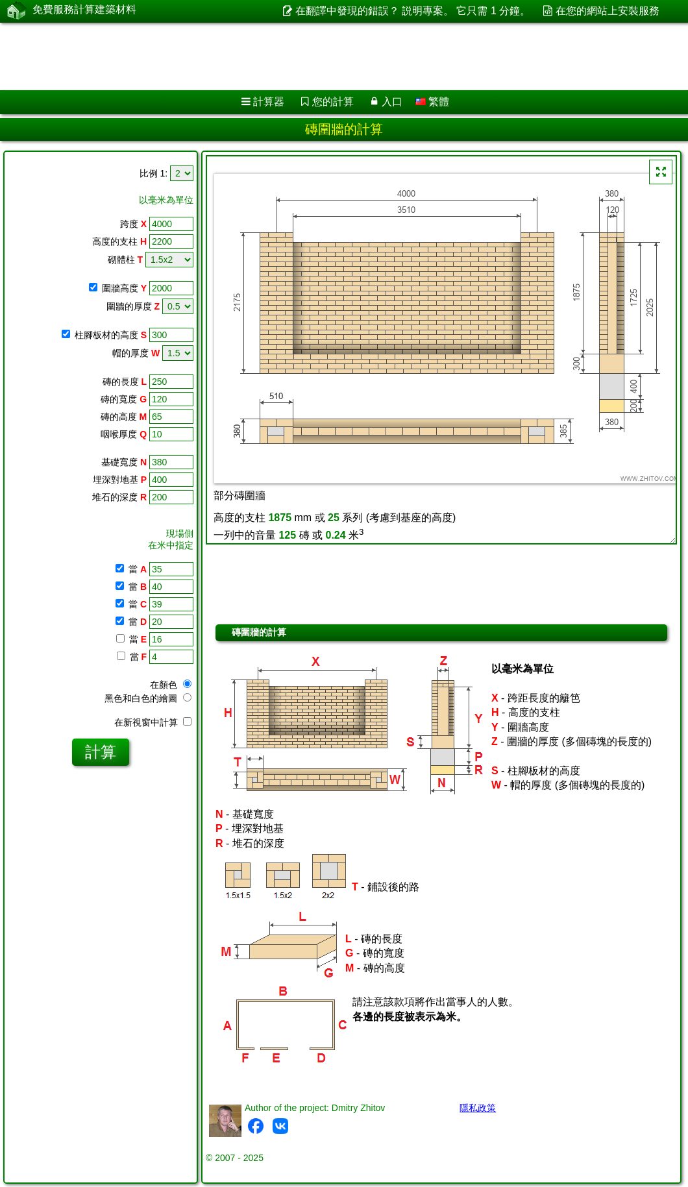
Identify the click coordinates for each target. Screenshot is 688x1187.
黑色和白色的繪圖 (147, 698)
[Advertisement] (331, 56)
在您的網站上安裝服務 (607, 10)
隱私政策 (478, 1108)
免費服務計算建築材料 (84, 10)
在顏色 (170, 684)
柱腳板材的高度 (110, 335)
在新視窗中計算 (152, 722)
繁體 (432, 101)
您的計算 (333, 101)
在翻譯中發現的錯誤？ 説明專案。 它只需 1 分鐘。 (413, 10)
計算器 (268, 101)
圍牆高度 (124, 288)
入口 (392, 101)
